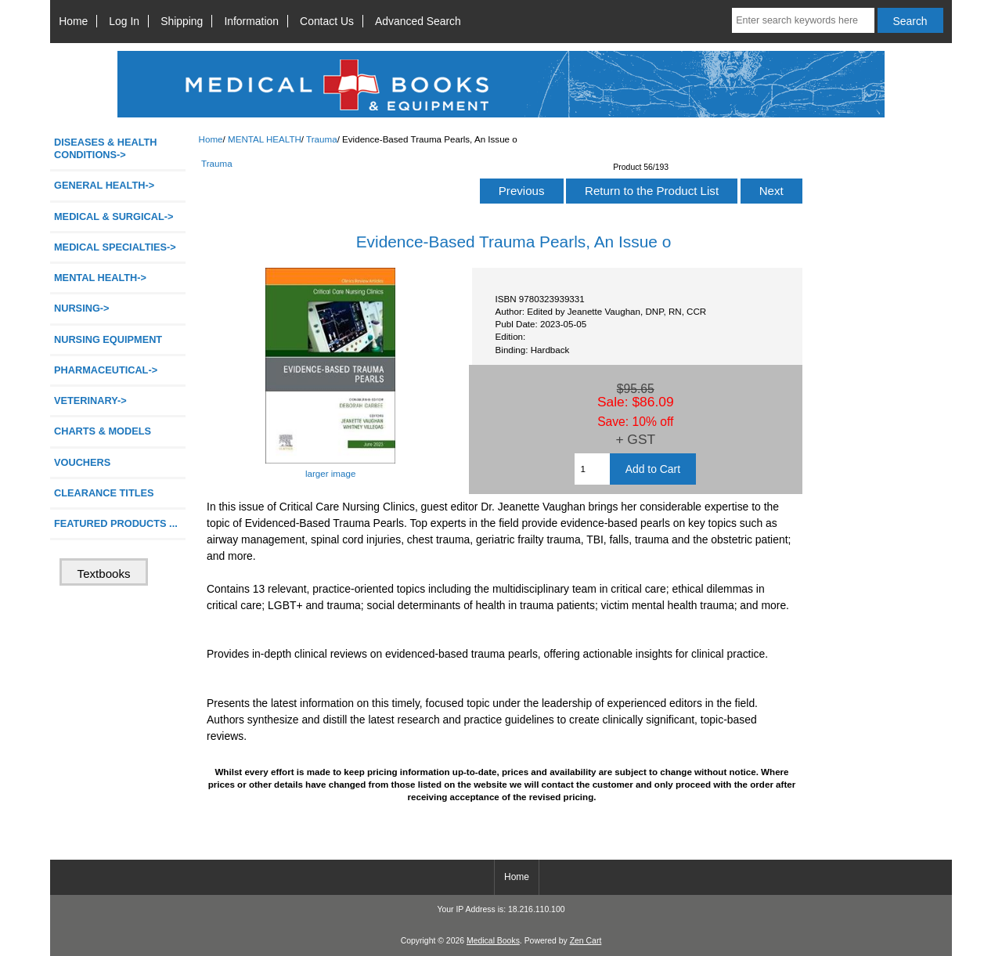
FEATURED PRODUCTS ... (116, 523)
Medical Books (493, 940)
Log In (124, 21)
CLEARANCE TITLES (104, 493)
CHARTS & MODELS (102, 431)
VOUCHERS (82, 462)
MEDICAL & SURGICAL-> (113, 216)
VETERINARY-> (90, 400)
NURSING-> (82, 308)
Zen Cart (586, 940)
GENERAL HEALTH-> (104, 185)
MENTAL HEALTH (264, 139)
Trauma (321, 139)
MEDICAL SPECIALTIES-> (115, 247)
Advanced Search (418, 21)
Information (251, 21)
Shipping (181, 21)
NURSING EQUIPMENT (108, 339)
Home (73, 21)
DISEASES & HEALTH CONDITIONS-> (105, 148)
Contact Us (327, 21)
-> (100, 277)
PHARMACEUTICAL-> (105, 370)
